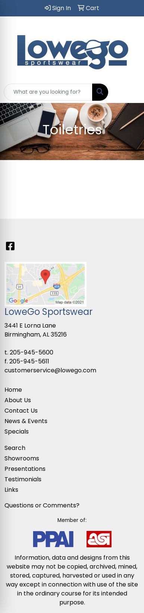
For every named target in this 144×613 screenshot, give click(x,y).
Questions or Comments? (41, 505)
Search (14, 448)
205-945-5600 (31, 352)
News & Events (25, 421)
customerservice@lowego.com (50, 370)
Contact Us (21, 410)
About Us (17, 400)
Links (11, 489)
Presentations (25, 469)
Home (13, 389)
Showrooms (21, 458)
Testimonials (22, 479)
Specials (16, 431)
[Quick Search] (48, 92)
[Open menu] (129, 92)
